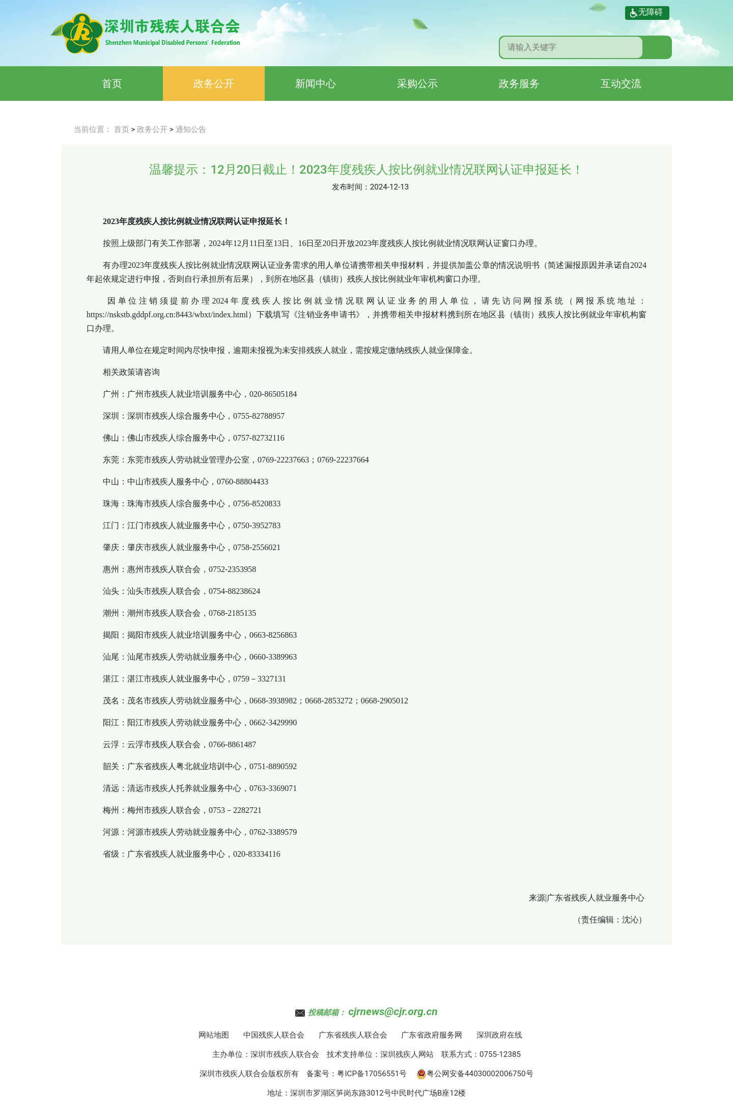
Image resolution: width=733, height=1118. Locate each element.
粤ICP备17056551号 (372, 1073)
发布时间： (351, 187)
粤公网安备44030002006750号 (474, 1073)
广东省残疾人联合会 (353, 1035)
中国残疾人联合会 (273, 1035)
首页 (112, 83)
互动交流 (621, 83)
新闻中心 (315, 83)
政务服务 (519, 83)
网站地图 (214, 1035)
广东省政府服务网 (431, 1035)
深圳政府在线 (499, 1035)
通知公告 (191, 129)
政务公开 (213, 83)
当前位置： (93, 129)
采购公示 (417, 83)
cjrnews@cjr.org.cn (392, 1011)
